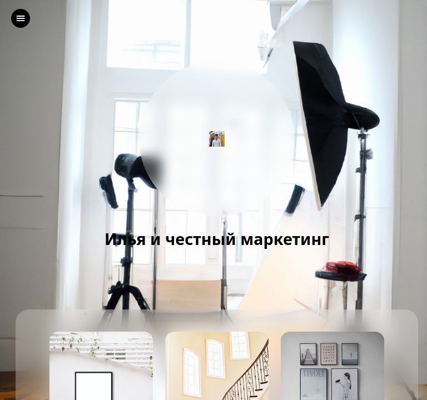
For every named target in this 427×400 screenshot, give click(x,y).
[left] (20, 18)
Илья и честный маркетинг (217, 239)
